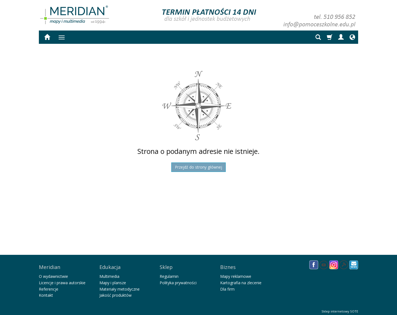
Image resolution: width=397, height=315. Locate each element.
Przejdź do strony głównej (198, 167)
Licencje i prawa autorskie (62, 280)
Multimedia (109, 274)
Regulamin (169, 274)
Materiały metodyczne (119, 287)
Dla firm (227, 287)
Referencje (48, 287)
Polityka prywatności (178, 280)
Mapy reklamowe (235, 274)
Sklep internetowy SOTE (339, 309)
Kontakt (46, 293)
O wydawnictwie (53, 274)
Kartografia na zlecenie (241, 280)
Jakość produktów (115, 293)
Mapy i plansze (112, 280)
